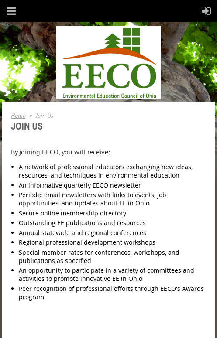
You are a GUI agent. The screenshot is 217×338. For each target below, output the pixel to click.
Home (18, 115)
